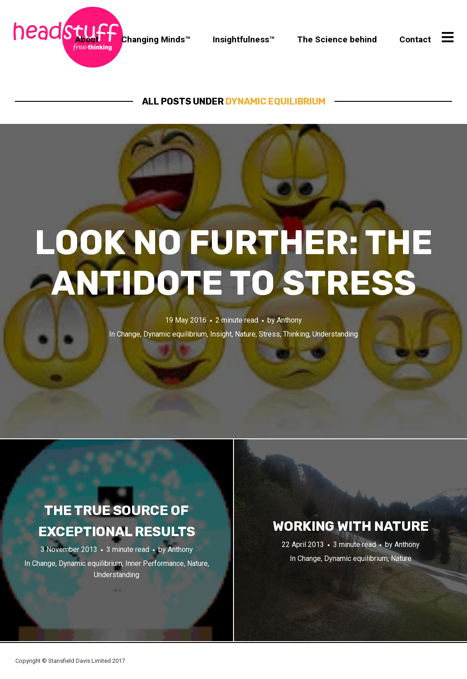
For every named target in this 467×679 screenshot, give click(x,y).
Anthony (289, 320)
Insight (221, 334)
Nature (245, 334)
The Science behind (337, 39)
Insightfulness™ (244, 39)
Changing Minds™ (155, 39)
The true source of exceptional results (116, 521)
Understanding (335, 334)
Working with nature (351, 526)
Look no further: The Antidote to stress (234, 263)
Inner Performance (154, 563)
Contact (415, 39)
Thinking (296, 334)
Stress (269, 334)
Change (128, 334)
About (87, 39)
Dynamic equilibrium (175, 334)
